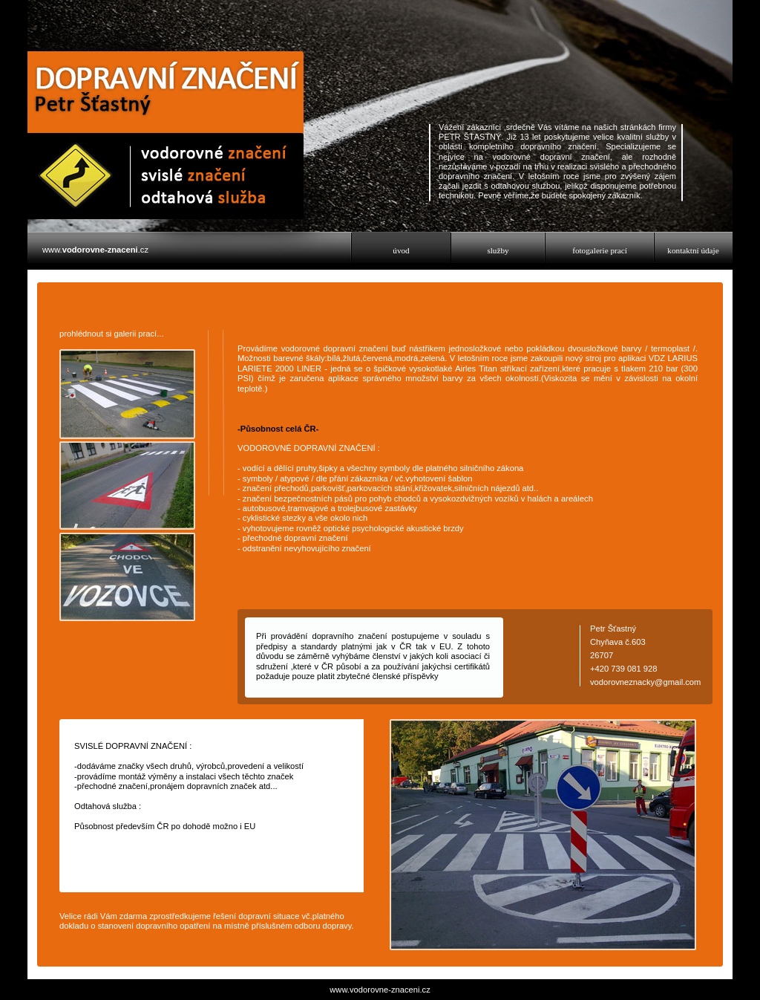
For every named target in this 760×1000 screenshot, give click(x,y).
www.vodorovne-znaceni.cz (380, 989)
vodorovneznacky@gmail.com (645, 682)
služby (497, 250)
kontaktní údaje (692, 250)
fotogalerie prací (599, 250)
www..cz (95, 249)
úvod (401, 250)
